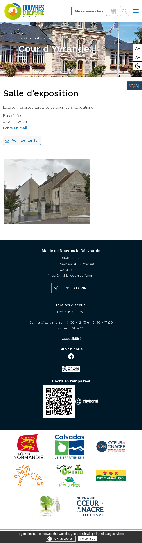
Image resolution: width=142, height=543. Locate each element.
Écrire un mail (15, 128)
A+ (137, 48)
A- (137, 57)
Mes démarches (89, 11)
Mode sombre (137, 66)
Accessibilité (71, 339)
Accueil (22, 38)
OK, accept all (63, 538)
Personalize (87, 538)
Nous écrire (77, 288)
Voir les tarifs (24, 140)
